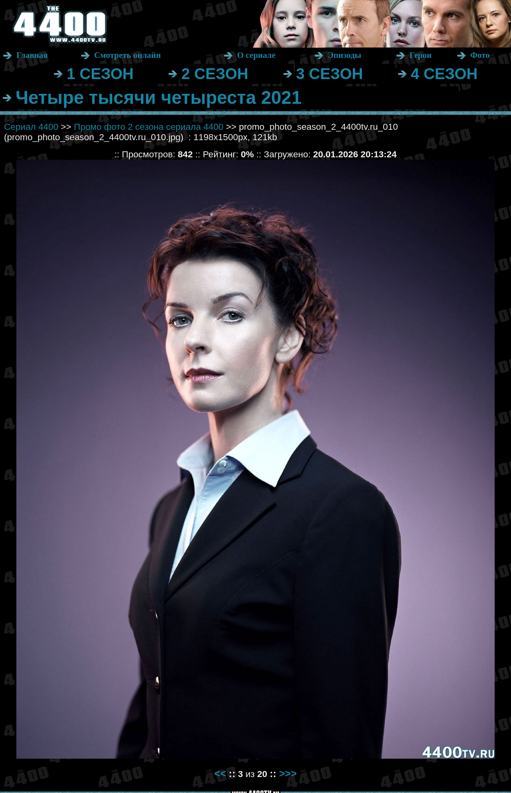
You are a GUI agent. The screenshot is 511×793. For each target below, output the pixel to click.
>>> (288, 773)
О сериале (256, 55)
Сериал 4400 (31, 127)
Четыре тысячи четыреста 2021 (158, 97)
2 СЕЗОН (214, 73)
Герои (421, 55)
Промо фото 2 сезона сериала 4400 (149, 127)
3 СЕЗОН (329, 73)
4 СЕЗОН (444, 73)
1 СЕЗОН (100, 73)
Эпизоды (344, 55)
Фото (480, 55)
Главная (32, 55)
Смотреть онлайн (127, 55)
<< (220, 773)
